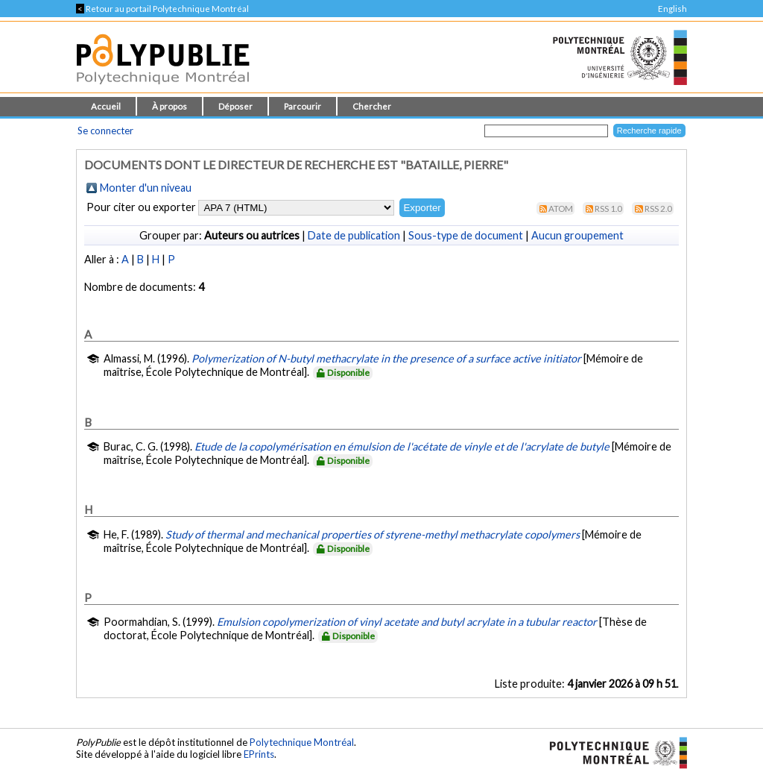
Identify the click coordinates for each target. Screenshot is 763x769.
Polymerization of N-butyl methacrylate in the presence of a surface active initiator (386, 358)
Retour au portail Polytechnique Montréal (162, 8)
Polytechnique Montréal (302, 742)
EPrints (259, 754)
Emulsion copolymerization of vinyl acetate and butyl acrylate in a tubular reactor (407, 621)
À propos (169, 106)
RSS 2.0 (658, 208)
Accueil (106, 106)
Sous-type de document (465, 235)
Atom (560, 208)
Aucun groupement (577, 235)
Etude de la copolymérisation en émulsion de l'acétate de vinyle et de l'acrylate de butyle (402, 446)
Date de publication (354, 235)
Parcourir (302, 106)
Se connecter (105, 130)
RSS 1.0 (608, 208)
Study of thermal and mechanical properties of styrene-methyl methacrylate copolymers (372, 534)
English (672, 8)
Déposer (235, 106)
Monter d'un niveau (145, 187)
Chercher (371, 106)
